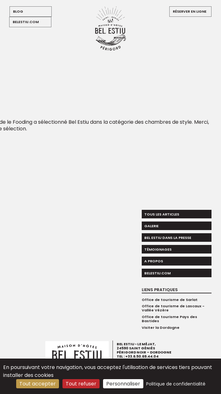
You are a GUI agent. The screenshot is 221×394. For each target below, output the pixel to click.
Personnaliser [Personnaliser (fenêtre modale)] (123, 383)
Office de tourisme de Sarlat (170, 299)
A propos (153, 261)
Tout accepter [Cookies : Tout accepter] (37, 383)
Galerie (151, 225)
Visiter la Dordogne (160, 327)
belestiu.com (26, 21)
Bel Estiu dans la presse (167, 237)
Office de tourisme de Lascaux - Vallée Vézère (173, 308)
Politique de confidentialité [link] (175, 384)
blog (18, 11)
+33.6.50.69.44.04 (142, 356)
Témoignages (158, 249)
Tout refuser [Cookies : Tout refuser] (81, 383)
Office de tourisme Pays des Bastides (169, 318)
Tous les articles (161, 214)
